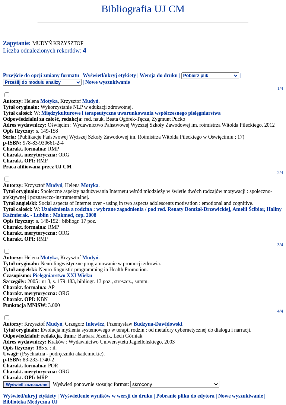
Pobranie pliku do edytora (185, 396)
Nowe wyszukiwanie (107, 82)
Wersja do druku (159, 75)
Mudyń (90, 101)
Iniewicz (95, 324)
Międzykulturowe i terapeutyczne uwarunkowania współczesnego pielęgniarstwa (131, 113)
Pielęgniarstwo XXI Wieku (62, 275)
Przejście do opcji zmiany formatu (41, 75)
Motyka (49, 101)
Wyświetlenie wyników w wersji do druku (106, 396)
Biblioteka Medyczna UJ (30, 402)
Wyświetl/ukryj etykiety (109, 75)
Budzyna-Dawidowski (158, 324)
